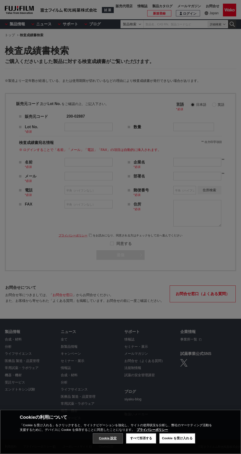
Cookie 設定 (108, 438)
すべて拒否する (141, 438)
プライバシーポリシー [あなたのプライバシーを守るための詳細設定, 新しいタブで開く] (152, 430)
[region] (120, 432)
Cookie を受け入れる (177, 438)
